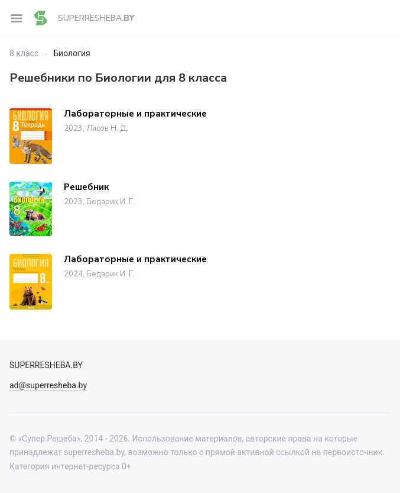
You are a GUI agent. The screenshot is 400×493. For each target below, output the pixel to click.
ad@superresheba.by (48, 385)
